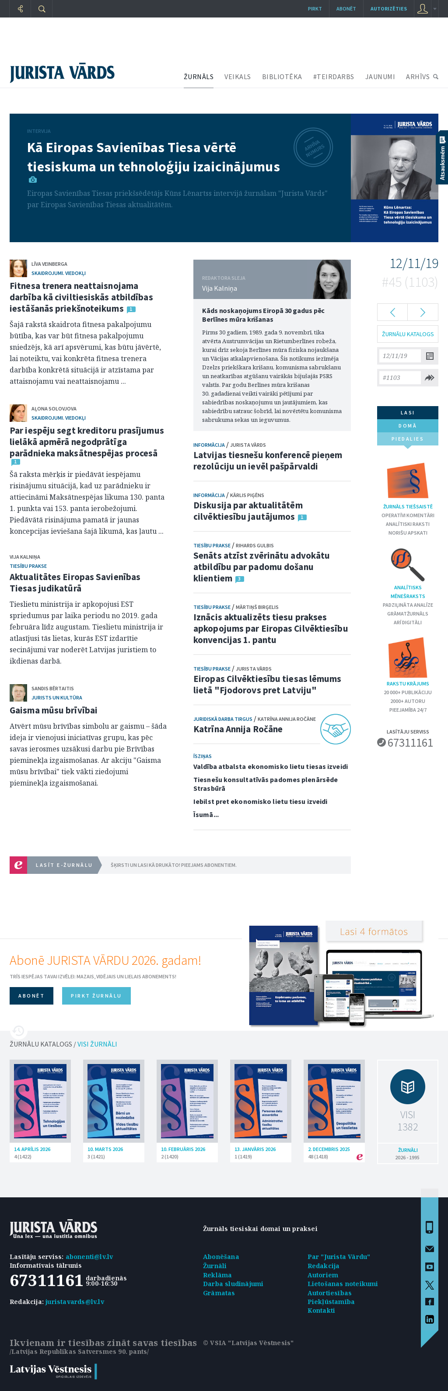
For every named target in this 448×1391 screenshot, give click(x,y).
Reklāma (217, 1275)
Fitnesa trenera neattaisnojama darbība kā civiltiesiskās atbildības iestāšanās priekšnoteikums (81, 297)
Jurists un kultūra (57, 697)
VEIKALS (237, 76)
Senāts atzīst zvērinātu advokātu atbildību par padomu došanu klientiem (261, 566)
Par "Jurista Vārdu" (339, 1256)
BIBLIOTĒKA (282, 76)
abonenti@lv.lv (89, 1256)
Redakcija (324, 1266)
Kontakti (322, 1310)
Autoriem (323, 1275)
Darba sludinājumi (233, 1284)
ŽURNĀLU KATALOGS (408, 334)
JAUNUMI (380, 76)
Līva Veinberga (49, 264)
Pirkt (315, 8)
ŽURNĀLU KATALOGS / (63, 1044)
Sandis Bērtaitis (53, 688)
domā (408, 425)
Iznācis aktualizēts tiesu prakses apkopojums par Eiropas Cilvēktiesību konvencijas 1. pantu (270, 628)
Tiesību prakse (28, 566)
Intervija (39, 131)
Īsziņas (202, 756)
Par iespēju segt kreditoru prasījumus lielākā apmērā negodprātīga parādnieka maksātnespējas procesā (87, 441)
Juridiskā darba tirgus (222, 719)
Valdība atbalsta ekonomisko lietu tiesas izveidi (270, 766)
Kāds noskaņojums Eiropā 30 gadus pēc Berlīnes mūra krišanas (263, 314)
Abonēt (346, 8)
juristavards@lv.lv (75, 1301)
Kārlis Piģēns (247, 495)
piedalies (408, 440)
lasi (408, 412)
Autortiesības (330, 1293)
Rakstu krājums (408, 661)
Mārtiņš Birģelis (257, 607)
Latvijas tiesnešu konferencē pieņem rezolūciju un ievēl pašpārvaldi (268, 460)
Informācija (209, 445)
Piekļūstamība (331, 1301)
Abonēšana (221, 1256)
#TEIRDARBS (333, 76)
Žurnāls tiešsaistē (408, 484)
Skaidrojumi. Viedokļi (59, 273)
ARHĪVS (418, 76)
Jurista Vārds (248, 445)
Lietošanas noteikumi (343, 1284)
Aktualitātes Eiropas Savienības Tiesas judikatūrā (75, 582)
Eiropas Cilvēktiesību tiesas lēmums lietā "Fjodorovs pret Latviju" (267, 684)
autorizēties (389, 8)
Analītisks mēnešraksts (408, 572)
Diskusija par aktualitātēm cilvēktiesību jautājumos (248, 510)
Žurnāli (215, 1266)
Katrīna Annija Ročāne (287, 719)
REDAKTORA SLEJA (223, 278)
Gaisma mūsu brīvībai (54, 710)
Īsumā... (206, 814)
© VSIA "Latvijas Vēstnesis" (248, 1343)
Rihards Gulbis (255, 545)
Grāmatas (219, 1293)
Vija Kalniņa (25, 556)
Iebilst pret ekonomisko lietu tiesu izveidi (260, 801)
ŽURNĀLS (199, 76)
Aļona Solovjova (54, 408)
